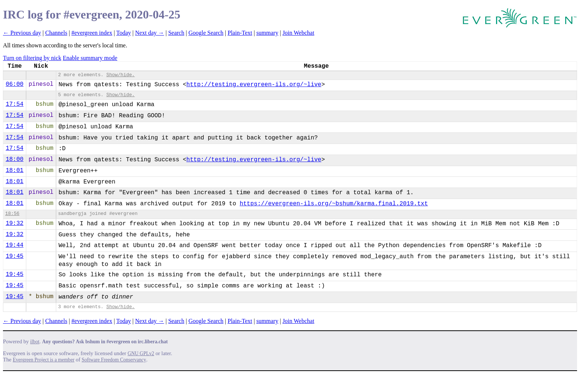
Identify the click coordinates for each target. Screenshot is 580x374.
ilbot (35, 341)
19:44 (14, 245)
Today (123, 33)
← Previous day (22, 33)
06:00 (14, 84)
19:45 (14, 256)
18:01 (14, 170)
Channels (56, 33)
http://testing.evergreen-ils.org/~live (253, 84)
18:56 (12, 213)
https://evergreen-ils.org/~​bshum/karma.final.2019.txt (334, 204)
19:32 (14, 223)
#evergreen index (91, 33)
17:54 (14, 104)
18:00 (14, 159)
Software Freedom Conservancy (114, 360)
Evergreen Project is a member (44, 360)
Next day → (149, 33)
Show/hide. (120, 75)
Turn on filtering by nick (32, 58)
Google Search (205, 33)
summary (267, 33)
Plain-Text (239, 33)
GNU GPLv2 (141, 353)
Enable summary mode (90, 58)
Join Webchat (298, 33)
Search (176, 33)
